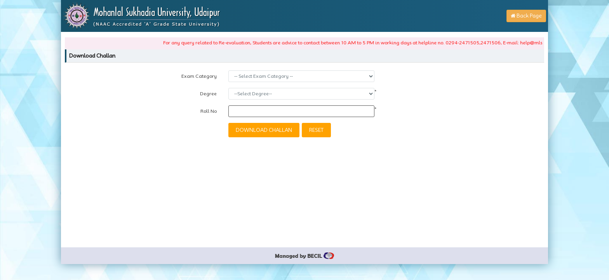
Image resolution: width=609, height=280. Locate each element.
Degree (208, 93)
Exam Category (199, 76)
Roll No (208, 111)
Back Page (526, 15)
